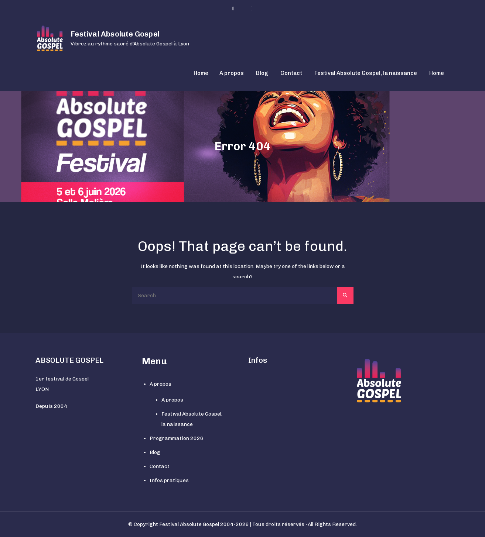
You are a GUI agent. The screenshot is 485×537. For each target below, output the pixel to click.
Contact (291, 73)
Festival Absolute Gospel (115, 34)
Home (201, 73)
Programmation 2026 (177, 438)
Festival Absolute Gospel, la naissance (365, 73)
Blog (262, 73)
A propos (231, 73)
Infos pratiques (169, 480)
